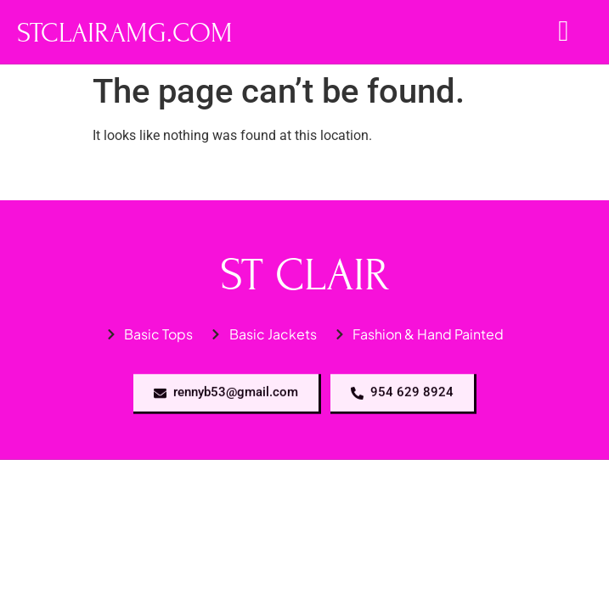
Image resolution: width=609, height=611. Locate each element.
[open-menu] (563, 32)
